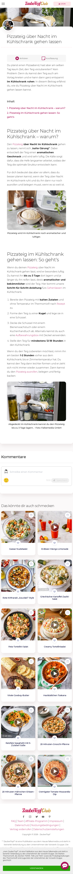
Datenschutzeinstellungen (48, 829)
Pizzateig (18, 144)
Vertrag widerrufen (21, 829)
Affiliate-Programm (36, 821)
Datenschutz (22, 825)
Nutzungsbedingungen (45, 825)
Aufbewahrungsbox (27, 335)
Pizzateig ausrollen (27, 371)
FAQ (13, 821)
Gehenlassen (54, 288)
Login (62, 4)
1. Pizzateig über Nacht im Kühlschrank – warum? (36, 108)
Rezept (61, 303)
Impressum (56, 821)
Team (20, 821)
